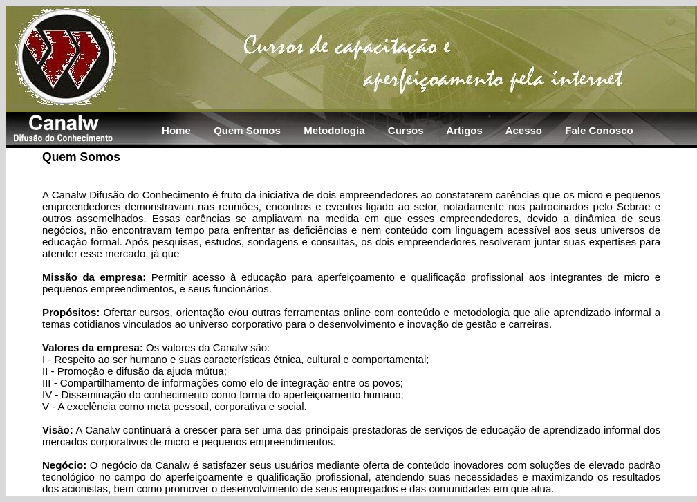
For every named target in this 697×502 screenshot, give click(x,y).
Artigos (464, 130)
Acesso (523, 130)
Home (176, 130)
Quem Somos (247, 130)
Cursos (406, 130)
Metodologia (334, 130)
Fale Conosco (599, 130)
